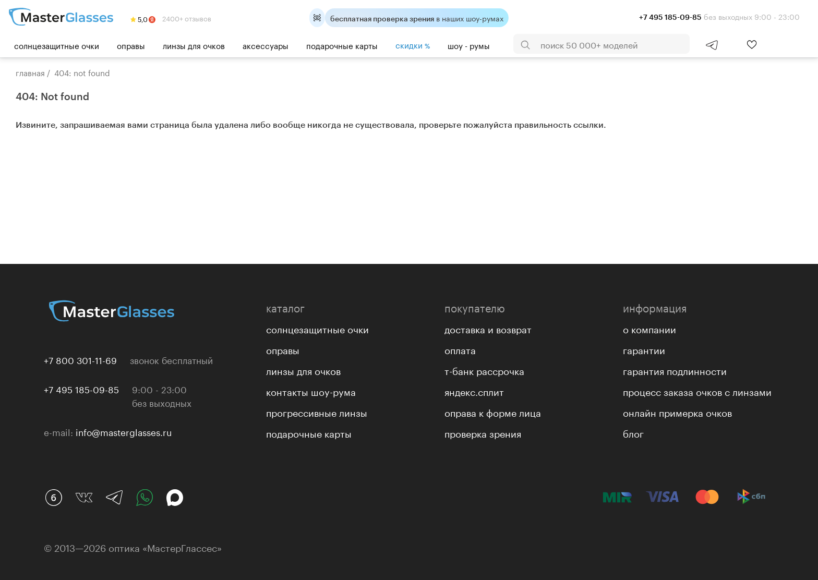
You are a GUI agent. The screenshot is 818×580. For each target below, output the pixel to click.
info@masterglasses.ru (124, 431)
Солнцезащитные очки (56, 45)
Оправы (131, 45)
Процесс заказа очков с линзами (697, 390)
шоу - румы (469, 45)
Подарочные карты (342, 45)
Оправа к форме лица (492, 411)
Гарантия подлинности (675, 369)
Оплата (460, 349)
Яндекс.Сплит (474, 390)
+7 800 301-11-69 (80, 359)
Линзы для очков (194, 45)
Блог (633, 432)
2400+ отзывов (170, 18)
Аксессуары (265, 45)
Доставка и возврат (488, 328)
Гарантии (644, 349)
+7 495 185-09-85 (81, 388)
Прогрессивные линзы (316, 411)
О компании (649, 328)
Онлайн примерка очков (677, 411)
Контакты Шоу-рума (311, 390)
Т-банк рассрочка (484, 369)
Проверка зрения (482, 432)
